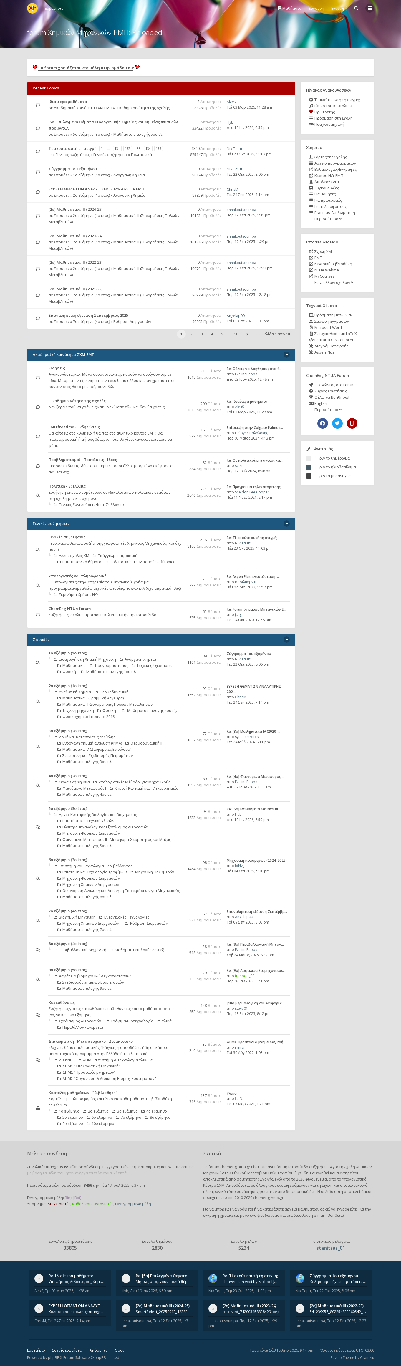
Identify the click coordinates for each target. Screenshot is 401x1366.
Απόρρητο (99, 1350)
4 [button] (212, 333)
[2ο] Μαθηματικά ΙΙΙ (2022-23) (75, 262)
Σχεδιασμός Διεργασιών (78, 1021)
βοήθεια (335, 1215)
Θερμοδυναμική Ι (112, 691)
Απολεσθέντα (324, 181)
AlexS (231, 102)
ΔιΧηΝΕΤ (64, 1059)
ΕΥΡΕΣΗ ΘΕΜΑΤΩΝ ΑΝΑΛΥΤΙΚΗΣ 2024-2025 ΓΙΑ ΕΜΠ (96, 189)
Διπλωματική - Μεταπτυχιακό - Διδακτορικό (91, 1041)
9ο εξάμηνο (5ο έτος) (68, 969)
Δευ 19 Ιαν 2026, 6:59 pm (248, 127)
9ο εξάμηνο (70, 1123)
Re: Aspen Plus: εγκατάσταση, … (253, 576)
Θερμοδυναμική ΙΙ (143, 743)
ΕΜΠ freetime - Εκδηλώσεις (74, 427)
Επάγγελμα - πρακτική (115, 555)
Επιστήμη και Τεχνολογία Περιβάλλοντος (93, 865)
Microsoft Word (325, 327)
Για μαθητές (322, 194)
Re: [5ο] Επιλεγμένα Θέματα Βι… (254, 809)
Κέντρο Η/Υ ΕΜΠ (326, 175)
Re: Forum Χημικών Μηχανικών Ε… (256, 609)
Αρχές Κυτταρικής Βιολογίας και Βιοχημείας (95, 814)
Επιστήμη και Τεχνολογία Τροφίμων (92, 872)
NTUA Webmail (325, 270)
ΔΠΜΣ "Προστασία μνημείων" (86, 1072)
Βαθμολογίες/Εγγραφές (333, 169)
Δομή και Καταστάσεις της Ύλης (84, 737)
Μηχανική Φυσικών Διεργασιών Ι (89, 833)
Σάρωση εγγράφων (329, 321)
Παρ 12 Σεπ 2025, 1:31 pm (249, 215)
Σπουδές (61, 134)
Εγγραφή (339, 8)
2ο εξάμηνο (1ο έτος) (91, 195)
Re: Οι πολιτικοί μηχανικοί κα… (255, 460)
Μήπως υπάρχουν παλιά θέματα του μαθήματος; (164, 1281)
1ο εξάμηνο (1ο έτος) (91, 175)
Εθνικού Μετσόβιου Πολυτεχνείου (263, 1173)
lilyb (230, 122)
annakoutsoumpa (241, 209)
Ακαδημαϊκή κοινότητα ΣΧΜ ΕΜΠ (83, 107)
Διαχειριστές (58, 1203)
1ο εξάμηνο (66, 1111)
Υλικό (232, 1093)
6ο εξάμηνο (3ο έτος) (68, 859)
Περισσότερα (328, 218)
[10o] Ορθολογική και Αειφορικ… (255, 1003)
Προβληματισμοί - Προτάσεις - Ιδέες (83, 459)
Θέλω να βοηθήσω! (329, 397)
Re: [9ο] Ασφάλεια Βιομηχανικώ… (256, 970)
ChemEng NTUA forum (70, 608)
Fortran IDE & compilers (332, 339)
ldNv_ (239, 865)
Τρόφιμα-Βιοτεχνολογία (129, 1021)
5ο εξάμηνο (70, 1117)
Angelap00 (236, 315)
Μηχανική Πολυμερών (152, 872)
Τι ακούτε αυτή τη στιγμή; (334, 99)
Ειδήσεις (57, 368)
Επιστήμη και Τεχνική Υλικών (85, 820)
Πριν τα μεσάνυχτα (334, 475)
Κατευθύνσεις (62, 1002)
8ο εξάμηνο (157, 1117)
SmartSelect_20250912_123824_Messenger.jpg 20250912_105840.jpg (164, 1311)
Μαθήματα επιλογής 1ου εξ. (108, 671)
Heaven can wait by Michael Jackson (251, 1281)
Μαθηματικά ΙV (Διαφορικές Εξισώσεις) (94, 749)
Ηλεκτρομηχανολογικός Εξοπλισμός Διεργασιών (103, 827)
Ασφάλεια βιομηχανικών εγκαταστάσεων (93, 976)
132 (127, 148)
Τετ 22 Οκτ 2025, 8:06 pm (248, 174)
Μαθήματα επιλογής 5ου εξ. (138, 134)
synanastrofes (247, 736)
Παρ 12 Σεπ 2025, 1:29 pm (249, 241)
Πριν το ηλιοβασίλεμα (336, 467)
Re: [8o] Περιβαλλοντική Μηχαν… (255, 944)
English (318, 403)
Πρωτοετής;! (323, 112)
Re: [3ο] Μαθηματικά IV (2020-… (253, 731)
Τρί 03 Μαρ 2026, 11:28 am (249, 107)
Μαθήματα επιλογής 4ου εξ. (84, 794)
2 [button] (191, 333)
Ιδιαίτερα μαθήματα (68, 101)
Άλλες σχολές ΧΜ (71, 555)
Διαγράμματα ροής (328, 346)
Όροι (119, 1350)
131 (117, 148)
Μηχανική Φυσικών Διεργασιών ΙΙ (89, 878)
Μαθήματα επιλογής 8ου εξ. (137, 949)
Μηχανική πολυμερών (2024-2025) (257, 860)
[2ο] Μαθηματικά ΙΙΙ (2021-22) (75, 288)
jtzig (238, 614)
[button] (247, 334)
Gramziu (367, 1357)
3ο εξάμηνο (125, 1111)
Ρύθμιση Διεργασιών (132, 321)
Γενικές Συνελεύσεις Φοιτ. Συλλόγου (89, 504)
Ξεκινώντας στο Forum (331, 384)
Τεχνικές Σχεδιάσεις (152, 665)
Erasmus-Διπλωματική (332, 212)
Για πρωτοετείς (325, 200)
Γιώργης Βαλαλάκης (251, 432)
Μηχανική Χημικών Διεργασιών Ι (89, 884)
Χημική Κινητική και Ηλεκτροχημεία (144, 788)
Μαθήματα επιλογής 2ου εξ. (149, 710)
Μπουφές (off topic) (154, 561)
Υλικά (164, 1021)
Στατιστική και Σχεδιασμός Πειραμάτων (95, 755)
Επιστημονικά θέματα (79, 561)
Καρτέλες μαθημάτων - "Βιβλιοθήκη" (83, 1092)
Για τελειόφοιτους (328, 206)
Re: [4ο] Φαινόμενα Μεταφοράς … (255, 776)
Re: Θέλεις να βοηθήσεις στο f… (254, 368)
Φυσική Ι (67, 671)
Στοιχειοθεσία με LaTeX (333, 333)
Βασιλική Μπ (245, 581)
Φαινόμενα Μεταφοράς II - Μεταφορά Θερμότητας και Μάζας (114, 839)
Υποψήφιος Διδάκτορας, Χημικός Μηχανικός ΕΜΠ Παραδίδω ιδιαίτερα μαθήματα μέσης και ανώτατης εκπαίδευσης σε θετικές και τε (77, 1281)
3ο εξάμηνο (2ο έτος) (68, 730)
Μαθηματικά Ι (72, 665)
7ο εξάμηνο (128, 1117)
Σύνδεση (316, 8)
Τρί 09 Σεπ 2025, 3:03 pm (248, 321)
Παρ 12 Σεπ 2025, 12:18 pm (250, 294)
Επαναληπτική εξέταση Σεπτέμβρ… (257, 911)
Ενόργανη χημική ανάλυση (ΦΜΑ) (89, 743)
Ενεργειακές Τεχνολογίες (124, 917)
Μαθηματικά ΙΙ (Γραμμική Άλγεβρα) (90, 698)
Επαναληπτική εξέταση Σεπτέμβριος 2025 (88, 315)
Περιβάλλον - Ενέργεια (80, 1027)
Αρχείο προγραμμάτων (332, 163)
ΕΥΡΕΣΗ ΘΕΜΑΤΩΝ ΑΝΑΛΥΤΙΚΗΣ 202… (84, 1305)
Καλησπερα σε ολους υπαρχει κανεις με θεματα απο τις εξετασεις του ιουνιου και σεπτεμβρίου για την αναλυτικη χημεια (77, 1311)
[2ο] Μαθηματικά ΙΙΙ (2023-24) (75, 235)
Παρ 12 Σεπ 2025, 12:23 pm (250, 268)
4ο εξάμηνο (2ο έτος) (68, 775)
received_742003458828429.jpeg (251, 1311)
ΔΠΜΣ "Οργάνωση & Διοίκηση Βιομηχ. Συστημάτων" (106, 1078)
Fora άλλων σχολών (333, 282)
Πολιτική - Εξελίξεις (67, 486)
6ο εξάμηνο (99, 1117)
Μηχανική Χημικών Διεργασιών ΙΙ (89, 923)
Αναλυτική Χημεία (129, 195)
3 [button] (202, 333)
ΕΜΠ (315, 257)
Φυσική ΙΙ (108, 710)
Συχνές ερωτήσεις (328, 391)
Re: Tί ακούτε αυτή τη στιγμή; (252, 537)
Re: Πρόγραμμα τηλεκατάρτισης (254, 486)
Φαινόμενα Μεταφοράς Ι (81, 788)
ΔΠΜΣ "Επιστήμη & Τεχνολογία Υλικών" (115, 1059)
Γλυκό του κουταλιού (330, 105)
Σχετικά (212, 1153)
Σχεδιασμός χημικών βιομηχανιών (90, 982)
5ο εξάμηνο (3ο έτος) (91, 134)
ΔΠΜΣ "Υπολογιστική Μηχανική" (88, 1066)
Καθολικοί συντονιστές (92, 1203)
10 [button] (236, 333)
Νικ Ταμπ (234, 148)
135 (158, 148)
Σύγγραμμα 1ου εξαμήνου (73, 168)
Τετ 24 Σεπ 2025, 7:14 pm (248, 194)
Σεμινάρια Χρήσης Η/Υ (76, 594)
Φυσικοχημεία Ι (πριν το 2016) (86, 716)
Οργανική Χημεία (72, 782)
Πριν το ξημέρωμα (333, 458)
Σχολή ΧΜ (320, 251)
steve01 (241, 1008)
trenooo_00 (244, 975)
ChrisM (232, 189)
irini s (239, 1047)
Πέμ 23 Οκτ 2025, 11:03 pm (249, 154)
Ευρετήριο (36, 1350)
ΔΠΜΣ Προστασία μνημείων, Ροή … (257, 1042)
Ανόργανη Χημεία (129, 175)
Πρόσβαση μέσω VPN (331, 315)
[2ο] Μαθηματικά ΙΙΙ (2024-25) (75, 209)
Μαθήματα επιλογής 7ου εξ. (84, 929)
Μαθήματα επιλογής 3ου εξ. (84, 761)
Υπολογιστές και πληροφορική (78, 575)
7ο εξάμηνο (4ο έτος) (91, 321)
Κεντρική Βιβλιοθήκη (330, 263)
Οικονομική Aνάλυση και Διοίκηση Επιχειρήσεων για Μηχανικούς (118, 890)
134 (148, 148)
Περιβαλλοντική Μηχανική (80, 949)
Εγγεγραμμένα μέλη (133, 1203)
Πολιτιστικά (141, 154)
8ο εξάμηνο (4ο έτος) (68, 943)
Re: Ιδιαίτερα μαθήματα (247, 401)
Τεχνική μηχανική (75, 710)
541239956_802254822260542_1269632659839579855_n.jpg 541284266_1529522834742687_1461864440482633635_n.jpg (338, 1311)
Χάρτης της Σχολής (328, 157)
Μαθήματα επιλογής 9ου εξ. (84, 988)
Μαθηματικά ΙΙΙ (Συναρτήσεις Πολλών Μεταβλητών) (105, 704)
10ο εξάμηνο (100, 1123)
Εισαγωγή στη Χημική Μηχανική (85, 659)
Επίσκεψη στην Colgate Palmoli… (255, 427)
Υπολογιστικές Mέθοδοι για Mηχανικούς (131, 782)
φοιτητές (245, 1179)
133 (137, 148)
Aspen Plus (321, 352)
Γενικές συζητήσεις (73, 154)
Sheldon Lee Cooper (252, 492)
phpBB (53, 1357)
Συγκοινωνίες (324, 187)
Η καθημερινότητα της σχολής (143, 107)
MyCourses (322, 276)
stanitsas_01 (331, 1248)
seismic (241, 465)
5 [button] (222, 333)
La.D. (239, 1098)
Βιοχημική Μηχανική (75, 917)
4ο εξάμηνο (154, 1111)
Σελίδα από (276, 333)
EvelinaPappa (246, 374)
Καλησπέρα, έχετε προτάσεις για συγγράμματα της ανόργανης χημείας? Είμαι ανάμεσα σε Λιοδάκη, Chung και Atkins (338, 1281)
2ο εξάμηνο (96, 1111)
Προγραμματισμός (109, 665)
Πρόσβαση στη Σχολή (331, 118)
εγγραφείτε (346, 1209)
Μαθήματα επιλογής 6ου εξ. (84, 896)
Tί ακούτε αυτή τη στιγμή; (73, 148)
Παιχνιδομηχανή (326, 124)
